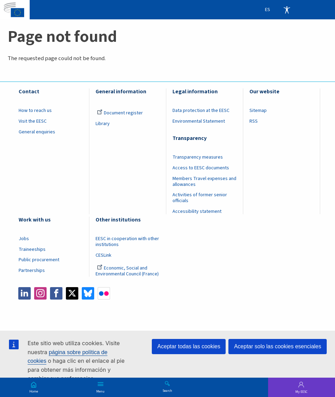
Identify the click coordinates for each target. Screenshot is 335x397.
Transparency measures (198, 157)
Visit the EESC (33, 121)
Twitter (72, 293)
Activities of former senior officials (200, 197)
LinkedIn (24, 293)
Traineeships (32, 249)
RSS (253, 121)
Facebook (56, 293)
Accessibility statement (197, 211)
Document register (120, 113)
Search (167, 390)
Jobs (24, 238)
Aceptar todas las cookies (188, 346)
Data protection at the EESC (201, 110)
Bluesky (88, 293)
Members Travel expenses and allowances (204, 181)
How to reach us (35, 110)
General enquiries (37, 132)
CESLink (103, 255)
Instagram (40, 293)
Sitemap (258, 110)
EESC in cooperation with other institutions (127, 241)
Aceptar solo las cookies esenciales (277, 346)
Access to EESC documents (201, 167)
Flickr (104, 293)
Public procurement (39, 259)
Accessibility (286, 9)
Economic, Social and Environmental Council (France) (128, 271)
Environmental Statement (199, 121)
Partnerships (32, 270)
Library (103, 123)
